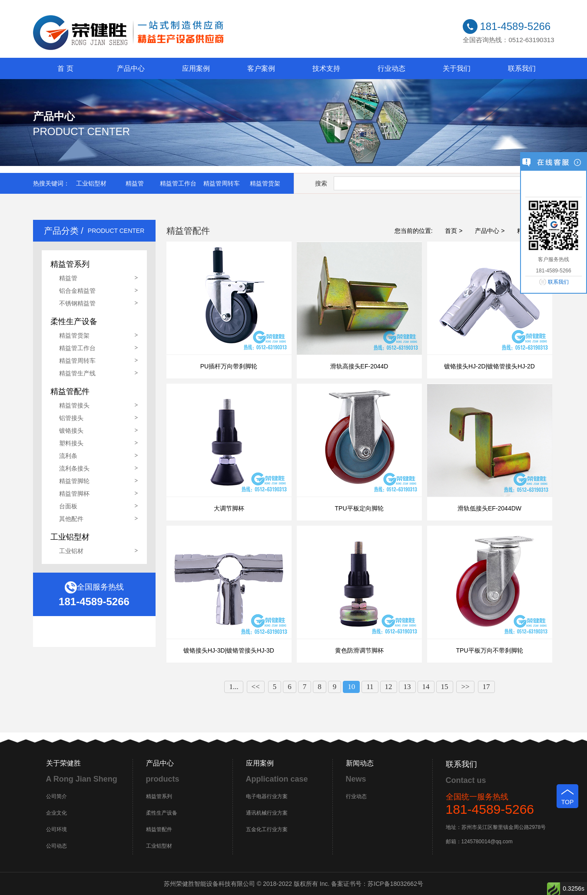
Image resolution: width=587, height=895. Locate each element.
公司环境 (56, 829)
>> (465, 687)
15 (444, 687)
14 (426, 687)
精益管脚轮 (74, 480)
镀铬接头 (71, 430)
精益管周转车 (221, 183)
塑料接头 (71, 443)
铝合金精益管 (77, 290)
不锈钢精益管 (77, 303)
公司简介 (56, 796)
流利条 (68, 455)
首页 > (453, 230)
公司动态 (56, 846)
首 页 (65, 68)
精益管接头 (74, 405)
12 (388, 687)
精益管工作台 (178, 183)
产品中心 (131, 68)
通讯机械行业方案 (267, 813)
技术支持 (326, 68)
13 (407, 687)
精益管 (135, 183)
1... (233, 687)
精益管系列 (159, 796)
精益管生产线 (77, 373)
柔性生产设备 (161, 813)
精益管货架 (265, 183)
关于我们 (457, 68)
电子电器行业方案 (267, 796)
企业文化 (56, 813)
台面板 (68, 506)
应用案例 (196, 68)
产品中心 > (489, 230)
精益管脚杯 (74, 493)
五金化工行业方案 (267, 829)
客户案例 (261, 68)
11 (369, 687)
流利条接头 (74, 468)
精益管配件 (159, 829)
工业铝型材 (91, 183)
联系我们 (522, 68)
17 (486, 687)
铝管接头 (71, 417)
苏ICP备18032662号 (395, 883)
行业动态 (391, 68)
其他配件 (71, 518)
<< (256, 687)
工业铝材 (71, 550)
